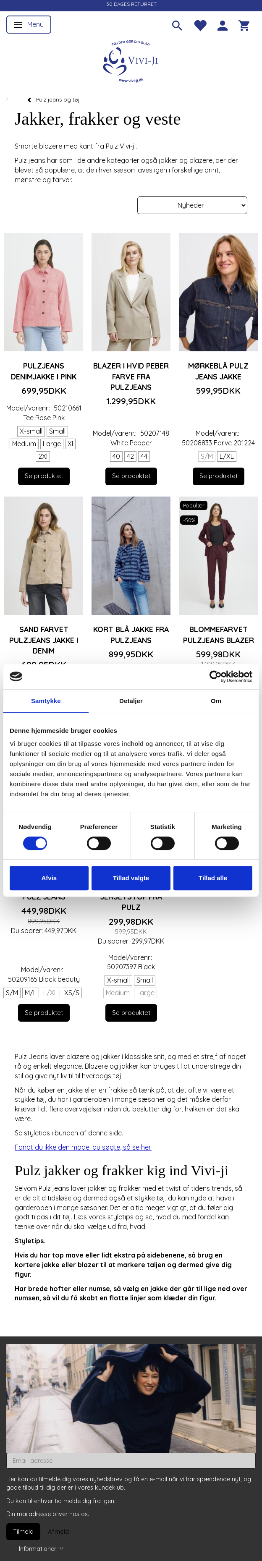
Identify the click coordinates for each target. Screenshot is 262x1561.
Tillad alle (213, 877)
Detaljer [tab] (131, 700)
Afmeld (58, 1531)
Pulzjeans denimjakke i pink (43, 371)
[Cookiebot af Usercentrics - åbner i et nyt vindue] (215, 676)
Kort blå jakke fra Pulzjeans (131, 634)
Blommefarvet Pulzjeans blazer (218, 634)
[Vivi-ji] (131, 60)
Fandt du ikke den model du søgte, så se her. (83, 1147)
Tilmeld (23, 1531)
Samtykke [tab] (46, 700)
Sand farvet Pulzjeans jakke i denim (43, 640)
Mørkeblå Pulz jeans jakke (218, 371)
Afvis (49, 877)
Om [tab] (216, 700)
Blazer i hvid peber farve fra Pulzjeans (131, 376)
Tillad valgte (131, 877)
